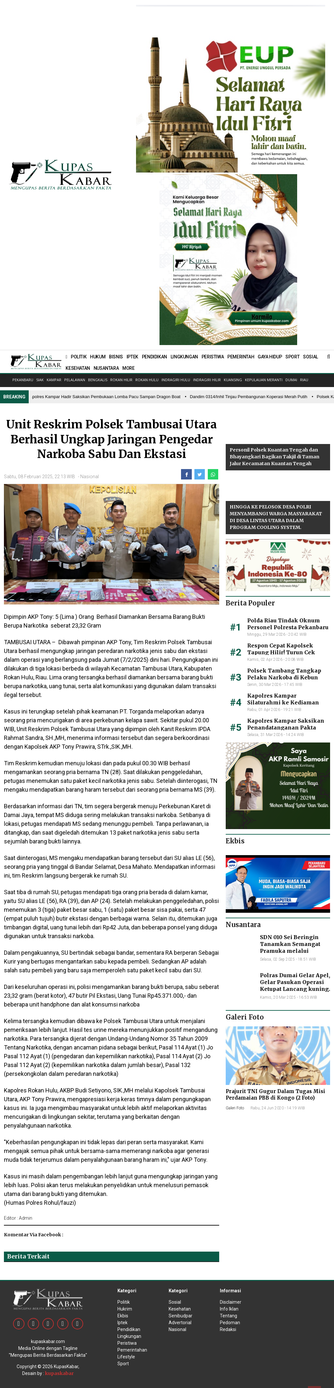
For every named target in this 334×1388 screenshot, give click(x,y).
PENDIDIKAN (154, 356)
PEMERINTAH (240, 356)
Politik (123, 1302)
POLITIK (78, 356)
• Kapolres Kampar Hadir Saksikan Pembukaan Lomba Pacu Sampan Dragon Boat (103, 396)
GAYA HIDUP (270, 356)
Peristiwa (127, 1343)
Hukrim (124, 1309)
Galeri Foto (235, 1108)
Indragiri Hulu (175, 379)
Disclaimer (230, 1302)
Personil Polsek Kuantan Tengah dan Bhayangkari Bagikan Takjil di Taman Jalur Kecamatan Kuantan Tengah (274, 456)
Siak (40, 379)
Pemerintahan (132, 1350)
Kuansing (233, 379)
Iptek (122, 1322)
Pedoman (230, 1322)
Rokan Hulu (147, 379)
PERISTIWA (213, 356)
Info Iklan (229, 1309)
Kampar (54, 379)
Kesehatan (180, 1309)
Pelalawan (74, 379)
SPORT (292, 356)
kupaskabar (59, 1373)
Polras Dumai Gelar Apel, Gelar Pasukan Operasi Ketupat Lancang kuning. (295, 982)
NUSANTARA (106, 368)
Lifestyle (126, 1356)
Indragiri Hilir (207, 379)
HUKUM (97, 356)
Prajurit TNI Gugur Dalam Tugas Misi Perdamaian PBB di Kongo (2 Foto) (275, 1094)
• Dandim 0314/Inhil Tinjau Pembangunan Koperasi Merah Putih (248, 396)
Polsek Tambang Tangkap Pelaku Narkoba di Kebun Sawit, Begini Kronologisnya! (287, 677)
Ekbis (122, 1315)
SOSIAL (310, 356)
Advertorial (180, 1322)
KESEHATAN (78, 368)
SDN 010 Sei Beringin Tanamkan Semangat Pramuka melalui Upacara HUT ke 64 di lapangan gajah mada (290, 950)
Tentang (228, 1315)
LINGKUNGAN (184, 356)
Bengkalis (97, 379)
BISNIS (116, 356)
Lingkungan (129, 1336)
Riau (304, 379)
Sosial (175, 1302)
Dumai (291, 379)
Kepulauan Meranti (263, 379)
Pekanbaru (22, 379)
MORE (128, 368)
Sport (123, 1363)
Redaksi (228, 1329)
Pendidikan (128, 1329)
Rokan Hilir (121, 379)
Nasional (89, 476)
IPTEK (132, 356)
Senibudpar (180, 1315)
